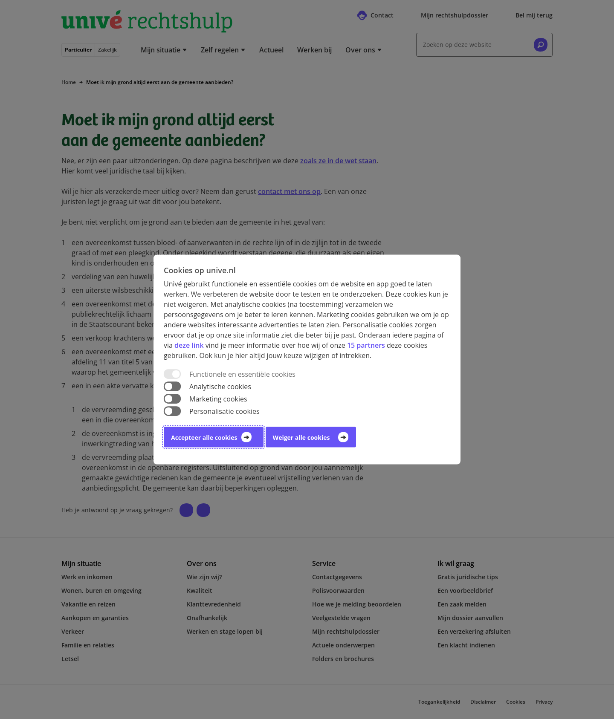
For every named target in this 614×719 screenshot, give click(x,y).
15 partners (366, 344)
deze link (188, 344)
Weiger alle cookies (301, 437)
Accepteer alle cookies (204, 437)
